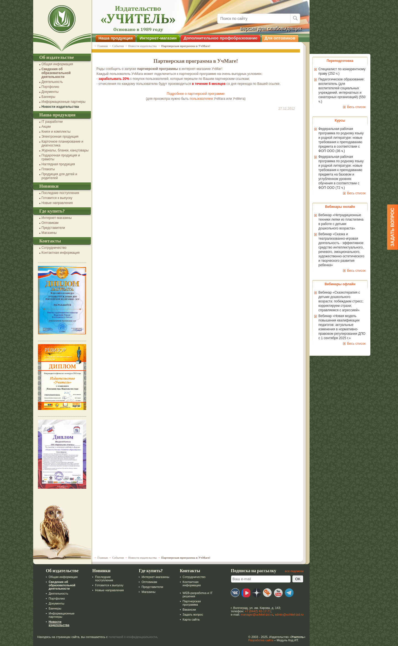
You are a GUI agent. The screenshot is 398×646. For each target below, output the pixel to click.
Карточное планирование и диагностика (59, 143)
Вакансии (186, 609)
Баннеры (46, 97)
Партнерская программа (189, 603)
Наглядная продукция (55, 164)
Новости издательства (57, 107)
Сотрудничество (51, 248)
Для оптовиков (277, 38)
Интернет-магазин (155, 38)
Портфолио (47, 87)
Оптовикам (47, 223)
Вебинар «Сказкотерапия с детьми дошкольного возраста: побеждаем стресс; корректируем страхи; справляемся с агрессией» (338, 301)
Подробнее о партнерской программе (193, 94)
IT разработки (49, 122)
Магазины (46, 233)
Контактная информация (58, 253)
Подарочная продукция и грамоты (58, 157)
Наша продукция (113, 38)
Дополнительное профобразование (218, 38)
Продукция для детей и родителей (56, 176)
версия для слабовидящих (268, 28)
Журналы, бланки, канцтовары (62, 150)
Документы (47, 92)
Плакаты (45, 169)
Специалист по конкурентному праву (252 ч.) (339, 71)
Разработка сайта (257, 640)
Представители (50, 228)
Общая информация (54, 64)
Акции (43, 127)
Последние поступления (57, 193)
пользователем (198, 99)
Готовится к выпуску (54, 198)
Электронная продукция (57, 136)
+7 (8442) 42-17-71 (255, 611)
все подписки (291, 571)
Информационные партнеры (61, 102)
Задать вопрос (190, 614)
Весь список (353, 107)
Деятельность (49, 82)
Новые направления (54, 203)
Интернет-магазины (54, 218)
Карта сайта (188, 619)
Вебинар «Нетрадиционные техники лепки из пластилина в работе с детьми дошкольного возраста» (338, 221)
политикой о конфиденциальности (130, 637)
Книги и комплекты (53, 132)
